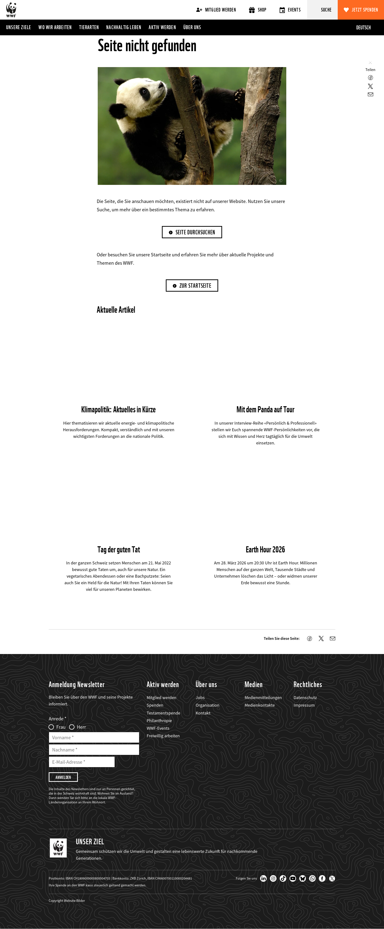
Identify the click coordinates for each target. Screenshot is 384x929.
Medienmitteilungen (263, 697)
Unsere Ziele (18, 27)
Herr (81, 727)
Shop (258, 10)
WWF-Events (158, 728)
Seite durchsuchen (195, 232)
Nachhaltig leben (123, 27)
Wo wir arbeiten (55, 27)
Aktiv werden (162, 27)
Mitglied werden (216, 10)
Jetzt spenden (365, 10)
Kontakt (203, 713)
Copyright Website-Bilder (67, 900)
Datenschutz (305, 697)
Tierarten (89, 27)
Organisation (207, 705)
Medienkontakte (260, 705)
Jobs (200, 697)
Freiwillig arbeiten (163, 735)
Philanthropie (159, 720)
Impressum (304, 705)
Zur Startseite (195, 285)
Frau (61, 727)
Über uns (192, 27)
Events (290, 10)
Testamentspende (163, 713)
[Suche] (322, 10)
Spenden (155, 705)
